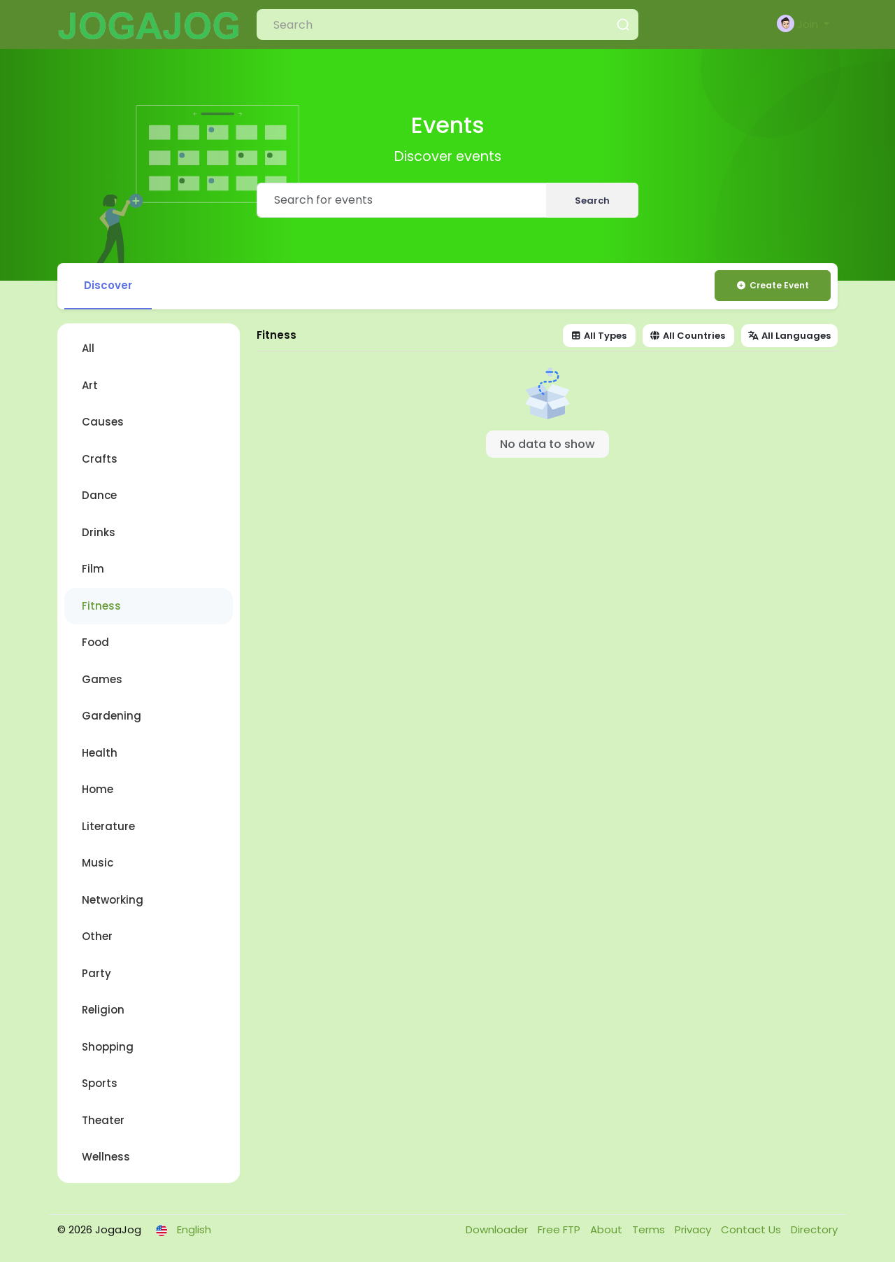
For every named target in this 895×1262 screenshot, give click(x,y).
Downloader (498, 1229)
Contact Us (752, 1229)
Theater (103, 1120)
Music (97, 862)
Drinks (98, 532)
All (88, 348)
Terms (650, 1229)
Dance (99, 495)
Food (95, 642)
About (607, 1229)
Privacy (694, 1229)
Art (90, 385)
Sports (99, 1083)
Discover (108, 285)
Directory (814, 1229)
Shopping (108, 1046)
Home (97, 789)
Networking (112, 899)
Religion (103, 1009)
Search (592, 200)
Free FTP (560, 1229)
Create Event (772, 285)
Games (102, 679)
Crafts (99, 458)
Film (93, 568)
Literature (108, 826)
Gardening (111, 715)
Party (96, 973)
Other (97, 936)
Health (99, 752)
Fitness (101, 605)
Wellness (106, 1156)
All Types (599, 335)
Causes (103, 421)
